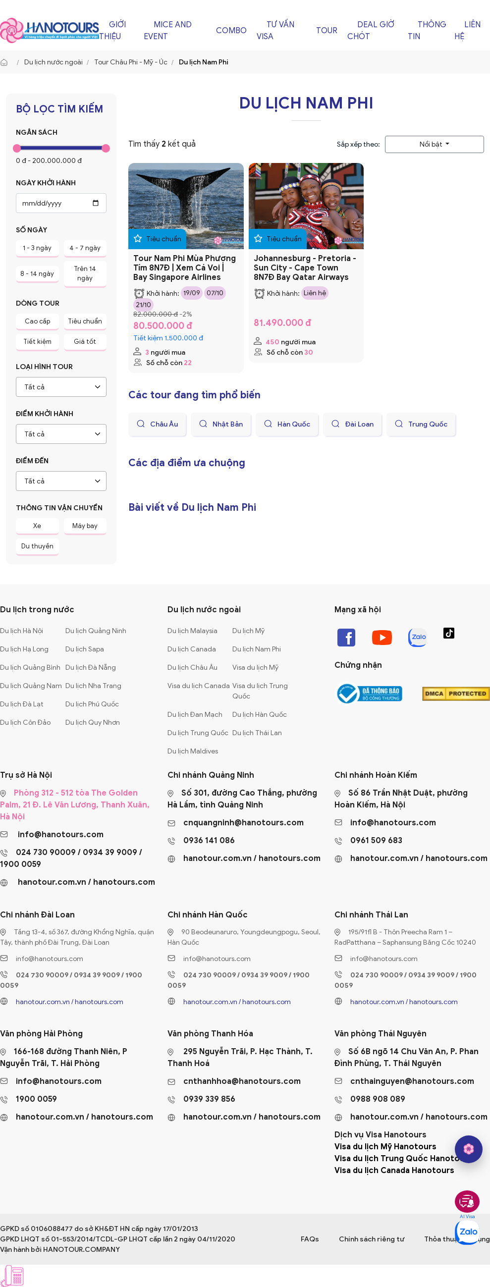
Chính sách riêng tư (371, 1239)
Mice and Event (168, 31)
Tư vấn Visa (275, 31)
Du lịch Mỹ (248, 631)
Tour (326, 31)
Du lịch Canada (191, 649)
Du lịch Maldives (192, 751)
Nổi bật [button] (432, 144)
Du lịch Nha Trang (93, 686)
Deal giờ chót (370, 31)
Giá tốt (85, 341)
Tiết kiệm (37, 341)
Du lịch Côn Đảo (25, 722)
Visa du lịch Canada (198, 686)
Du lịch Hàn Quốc (259, 714)
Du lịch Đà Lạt (22, 704)
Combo (231, 31)
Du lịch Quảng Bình (30, 667)
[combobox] (61, 387)
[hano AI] (469, 1149)
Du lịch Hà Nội (21, 631)
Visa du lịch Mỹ (255, 667)
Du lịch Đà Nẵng (90, 667)
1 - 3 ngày (37, 248)
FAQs (310, 1239)
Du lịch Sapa (84, 649)
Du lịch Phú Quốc (92, 704)
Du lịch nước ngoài (53, 62)
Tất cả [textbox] (34, 387)
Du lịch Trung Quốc (197, 733)
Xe (37, 526)
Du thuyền (37, 546)
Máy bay (85, 526)
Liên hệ (467, 31)
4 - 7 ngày (85, 248)
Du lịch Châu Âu (192, 667)
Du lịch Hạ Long (24, 649)
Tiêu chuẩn (85, 321)
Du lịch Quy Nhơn (92, 722)
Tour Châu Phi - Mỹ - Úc (130, 62)
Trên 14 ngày (85, 274)
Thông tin (427, 31)
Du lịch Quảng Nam (31, 686)
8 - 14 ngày (37, 273)
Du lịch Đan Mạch (194, 714)
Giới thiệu (112, 31)
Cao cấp (37, 321)
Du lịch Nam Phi (256, 649)
